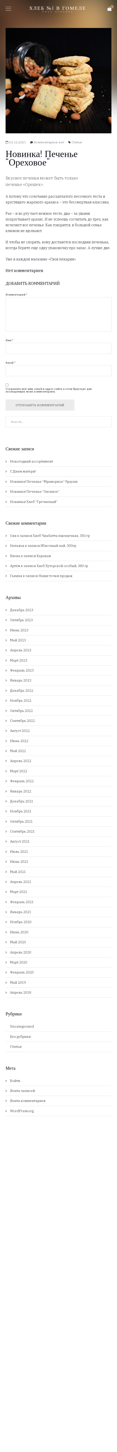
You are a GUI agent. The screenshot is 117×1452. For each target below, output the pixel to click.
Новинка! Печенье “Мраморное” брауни (44, 481)
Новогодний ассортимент (31, 461)
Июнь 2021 (19, 861)
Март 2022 (18, 771)
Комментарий (16, 294)
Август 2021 (20, 841)
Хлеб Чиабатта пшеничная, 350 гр (61, 536)
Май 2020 (18, 942)
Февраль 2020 (22, 972)
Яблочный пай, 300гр (58, 546)
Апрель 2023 (20, 650)
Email (10, 362)
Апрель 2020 (20, 952)
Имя (9, 340)
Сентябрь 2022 (22, 721)
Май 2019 (18, 982)
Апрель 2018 (20, 992)
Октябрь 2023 (21, 620)
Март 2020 (18, 962)
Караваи (44, 556)
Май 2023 (18, 640)
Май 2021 (18, 872)
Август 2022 (20, 731)
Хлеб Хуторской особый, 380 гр (62, 566)
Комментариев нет (49, 142)
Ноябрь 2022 (20, 700)
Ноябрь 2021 (20, 811)
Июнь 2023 (19, 630)
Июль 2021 (19, 851)
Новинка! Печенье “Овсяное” (35, 491)
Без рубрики (20, 1036)
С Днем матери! (23, 471)
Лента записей (22, 1091)
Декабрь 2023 (21, 610)
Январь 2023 (20, 680)
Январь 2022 (20, 791)
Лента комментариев (28, 1101)
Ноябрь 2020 (20, 922)
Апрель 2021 (20, 882)
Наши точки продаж (55, 576)
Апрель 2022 (20, 761)
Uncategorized (22, 1026)
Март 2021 (18, 892)
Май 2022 (18, 751)
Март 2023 (18, 660)
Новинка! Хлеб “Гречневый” (33, 502)
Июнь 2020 (19, 932)
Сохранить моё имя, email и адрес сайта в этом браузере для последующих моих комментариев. (49, 390)
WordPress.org (22, 1111)
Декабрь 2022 (21, 690)
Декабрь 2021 (21, 801)
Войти (15, 1081)
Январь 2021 (20, 912)
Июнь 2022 (19, 741)
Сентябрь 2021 (22, 831)
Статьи (77, 142)
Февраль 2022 (22, 781)
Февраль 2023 (22, 670)
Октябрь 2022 (21, 711)
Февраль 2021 (22, 902)
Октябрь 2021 (21, 821)
